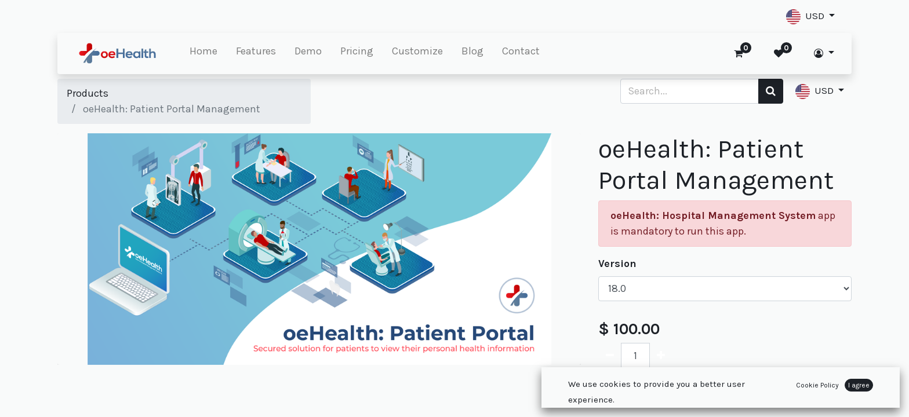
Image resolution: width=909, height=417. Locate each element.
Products (87, 93)
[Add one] (660, 355)
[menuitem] (203, 53)
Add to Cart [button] (648, 392)
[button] (810, 16)
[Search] (770, 91)
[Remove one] (609, 355)
